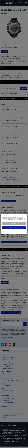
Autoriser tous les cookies (14, 227)
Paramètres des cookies (14, 230)
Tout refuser (14, 223)
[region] (14, 224)
